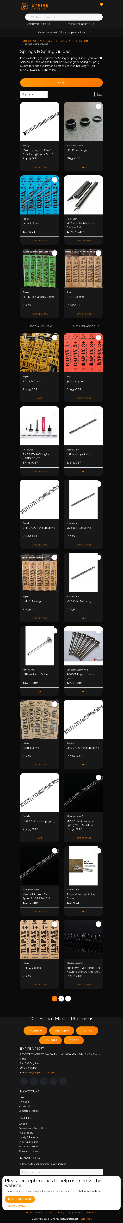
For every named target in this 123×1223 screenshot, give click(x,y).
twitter (87, 1030)
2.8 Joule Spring (32, 381)
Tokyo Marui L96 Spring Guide (81, 896)
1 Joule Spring (31, 747)
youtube (51, 1040)
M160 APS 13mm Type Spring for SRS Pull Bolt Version (37, 896)
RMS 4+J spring (32, 967)
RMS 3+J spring (32, 601)
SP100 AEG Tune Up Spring (83, 747)
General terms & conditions (39, 1212)
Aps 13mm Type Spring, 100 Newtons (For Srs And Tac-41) (83, 970)
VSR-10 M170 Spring (79, 527)
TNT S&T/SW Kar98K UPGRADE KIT (36, 456)
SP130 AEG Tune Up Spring (39, 527)
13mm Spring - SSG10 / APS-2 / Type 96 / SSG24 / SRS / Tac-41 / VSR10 (39, 152)
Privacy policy (63, 1212)
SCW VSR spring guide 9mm (80, 676)
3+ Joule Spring (75, 381)
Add (84, 167)
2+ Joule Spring (32, 223)
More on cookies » (16, 1206)
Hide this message (19, 1199)
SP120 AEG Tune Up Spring (39, 821)
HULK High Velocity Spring (39, 296)
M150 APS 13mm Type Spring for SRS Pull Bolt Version (81, 823)
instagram (62, 1030)
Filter (62, 82)
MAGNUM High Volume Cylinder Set (80, 225)
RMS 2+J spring (76, 296)
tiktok (74, 1040)
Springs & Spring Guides (36, 44)
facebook (36, 1030)
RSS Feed (92, 1212)
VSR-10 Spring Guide (35, 674)
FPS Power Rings (77, 150)
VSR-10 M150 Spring (79, 454)
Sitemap (79, 1212)
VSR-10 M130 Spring (79, 601)
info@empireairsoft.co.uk (41, 1072)
